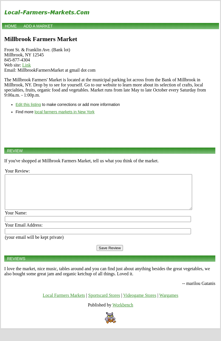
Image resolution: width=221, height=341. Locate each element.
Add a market (38, 26)
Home (11, 26)
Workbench (122, 311)
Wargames (168, 302)
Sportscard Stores (104, 302)
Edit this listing (28, 104)
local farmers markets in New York (65, 112)
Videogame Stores (139, 302)
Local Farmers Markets (64, 302)
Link (26, 65)
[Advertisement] (109, 131)
